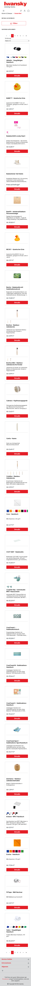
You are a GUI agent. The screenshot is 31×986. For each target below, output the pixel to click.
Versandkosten (5, 979)
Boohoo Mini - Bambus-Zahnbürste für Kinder (14, 364)
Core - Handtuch (12, 514)
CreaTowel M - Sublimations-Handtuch (16, 666)
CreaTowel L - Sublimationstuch (12, 628)
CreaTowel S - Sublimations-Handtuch (16, 704)
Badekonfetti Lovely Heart (15, 136)
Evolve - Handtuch (13, 854)
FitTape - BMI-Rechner (14, 892)
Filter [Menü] (14, 23)
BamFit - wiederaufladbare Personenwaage (15, 212)
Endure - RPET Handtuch (15, 816)
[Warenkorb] (28, 10)
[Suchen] (21, 10)
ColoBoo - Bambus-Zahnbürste (13, 477)
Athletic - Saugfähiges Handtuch (14, 61)
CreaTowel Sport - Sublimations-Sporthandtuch (16, 742)
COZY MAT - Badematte (14, 552)
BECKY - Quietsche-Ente (15, 249)
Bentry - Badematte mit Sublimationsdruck (14, 288)
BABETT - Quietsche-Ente (15, 98)
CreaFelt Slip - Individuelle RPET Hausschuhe (15, 590)
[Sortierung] (17, 41)
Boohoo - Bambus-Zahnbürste (13, 326)
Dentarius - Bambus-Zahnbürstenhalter (13, 779)
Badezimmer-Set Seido (14, 174)
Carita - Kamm (11, 438)
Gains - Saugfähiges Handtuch (13, 931)
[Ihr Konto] (25, 10)
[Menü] (3, 10)
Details (17, 76)
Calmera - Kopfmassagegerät (16, 401)
